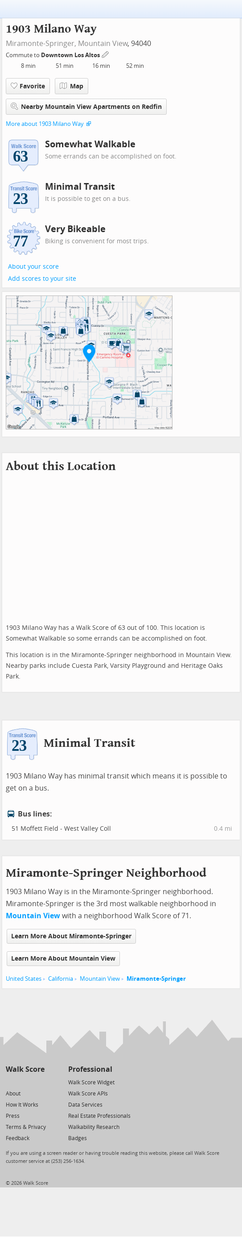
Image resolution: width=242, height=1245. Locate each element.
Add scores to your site (42, 279)
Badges (77, 1138)
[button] (89, 353)
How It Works (22, 1105)
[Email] (38, 1082)
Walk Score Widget (91, 1082)
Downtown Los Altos (71, 55)
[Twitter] (11, 1082)
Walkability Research (93, 1127)
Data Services (85, 1105)
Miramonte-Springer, (41, 43)
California (60, 978)
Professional (90, 1069)
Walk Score (25, 1069)
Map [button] (71, 86)
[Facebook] (25, 1082)
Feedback (17, 1138)
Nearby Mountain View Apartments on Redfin (86, 106)
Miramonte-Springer (156, 978)
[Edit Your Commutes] (105, 54)
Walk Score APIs (88, 1094)
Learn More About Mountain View (63, 958)
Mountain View (102, 43)
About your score (33, 267)
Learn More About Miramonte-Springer (71, 936)
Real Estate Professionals (99, 1116)
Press (13, 1116)
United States (23, 978)
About (13, 1094)
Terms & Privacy (26, 1127)
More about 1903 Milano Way (45, 124)
